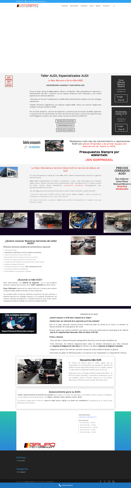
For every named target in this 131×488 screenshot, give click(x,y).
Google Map (120, 98)
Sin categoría (22, 472)
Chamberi (84, 6)
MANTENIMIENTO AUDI (65, 125)
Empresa (65, 6)
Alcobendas (74, 6)
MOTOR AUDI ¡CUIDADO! (65, 130)
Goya (91, 6)
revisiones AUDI (52, 183)
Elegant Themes (30, 481)
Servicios (106, 6)
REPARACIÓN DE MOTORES (65, 121)
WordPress (50, 481)
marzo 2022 (21, 460)
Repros (98, 6)
